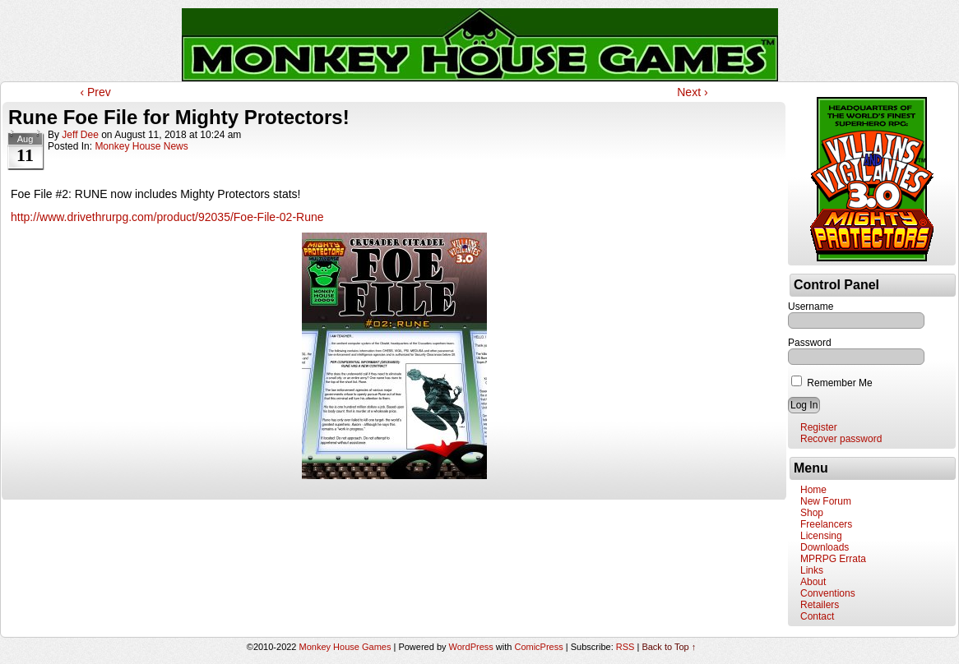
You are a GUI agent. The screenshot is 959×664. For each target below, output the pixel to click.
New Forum (825, 501)
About (813, 582)
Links (811, 570)
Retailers (819, 605)
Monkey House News (141, 146)
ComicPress (538, 647)
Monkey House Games (345, 647)
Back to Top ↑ (669, 647)
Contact (817, 616)
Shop (811, 513)
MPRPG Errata (833, 559)
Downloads (824, 547)
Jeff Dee (80, 135)
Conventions (827, 593)
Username (810, 306)
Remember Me (832, 383)
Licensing (821, 536)
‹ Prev (95, 92)
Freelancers (826, 524)
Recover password (841, 439)
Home (813, 490)
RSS (625, 647)
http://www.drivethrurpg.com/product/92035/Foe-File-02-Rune (167, 217)
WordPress (471, 647)
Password (810, 342)
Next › (692, 92)
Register (818, 427)
